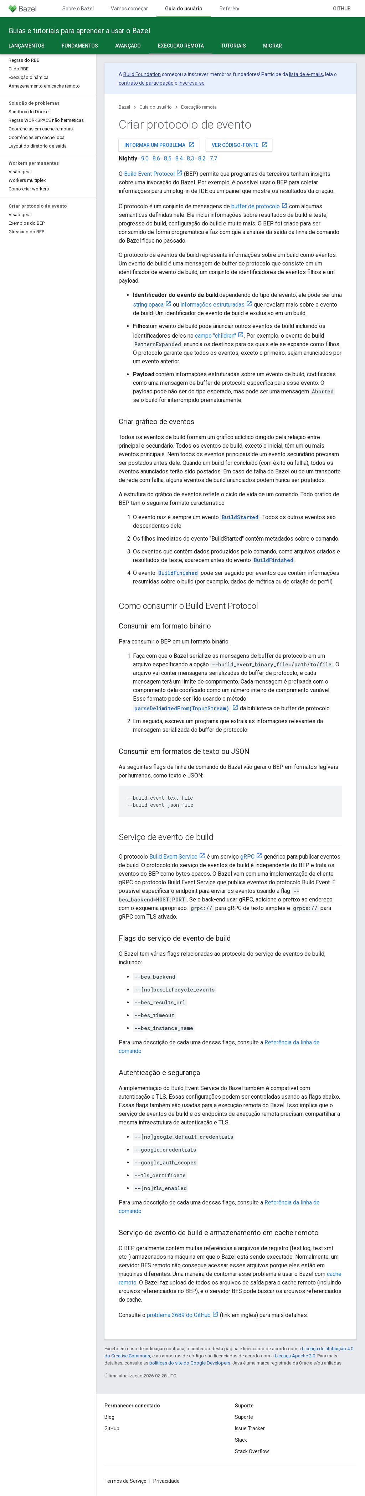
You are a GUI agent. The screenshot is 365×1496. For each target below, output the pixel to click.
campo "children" (215, 335)
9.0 (145, 158)
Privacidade (166, 1481)
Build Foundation (142, 74)
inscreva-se (192, 83)
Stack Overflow (252, 1451)
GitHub (342, 8)
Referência (232, 8)
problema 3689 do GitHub (179, 1315)
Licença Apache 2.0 (295, 1355)
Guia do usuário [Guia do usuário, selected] (183, 8)
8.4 (179, 158)
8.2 (202, 158)
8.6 (156, 158)
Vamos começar (129, 8)
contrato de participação (146, 83)
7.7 (213, 158)
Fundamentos (80, 46)
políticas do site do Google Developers (189, 1363)
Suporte (244, 1417)
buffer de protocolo (255, 206)
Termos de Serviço (125, 1481)
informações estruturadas (212, 304)
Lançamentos (27, 46)
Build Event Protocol (149, 173)
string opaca (148, 304)
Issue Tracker (250, 1428)
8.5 (167, 158)
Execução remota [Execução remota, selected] (181, 46)
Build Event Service (173, 856)
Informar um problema (159, 144)
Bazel (124, 107)
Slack (241, 1440)
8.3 (190, 158)
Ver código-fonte (240, 144)
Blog (109, 1417)
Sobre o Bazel (78, 8)
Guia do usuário (155, 107)
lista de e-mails (306, 74)
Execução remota (199, 107)
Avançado (128, 46)
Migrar (272, 46)
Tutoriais (233, 46)
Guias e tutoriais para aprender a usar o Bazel (79, 30)
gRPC (247, 856)
